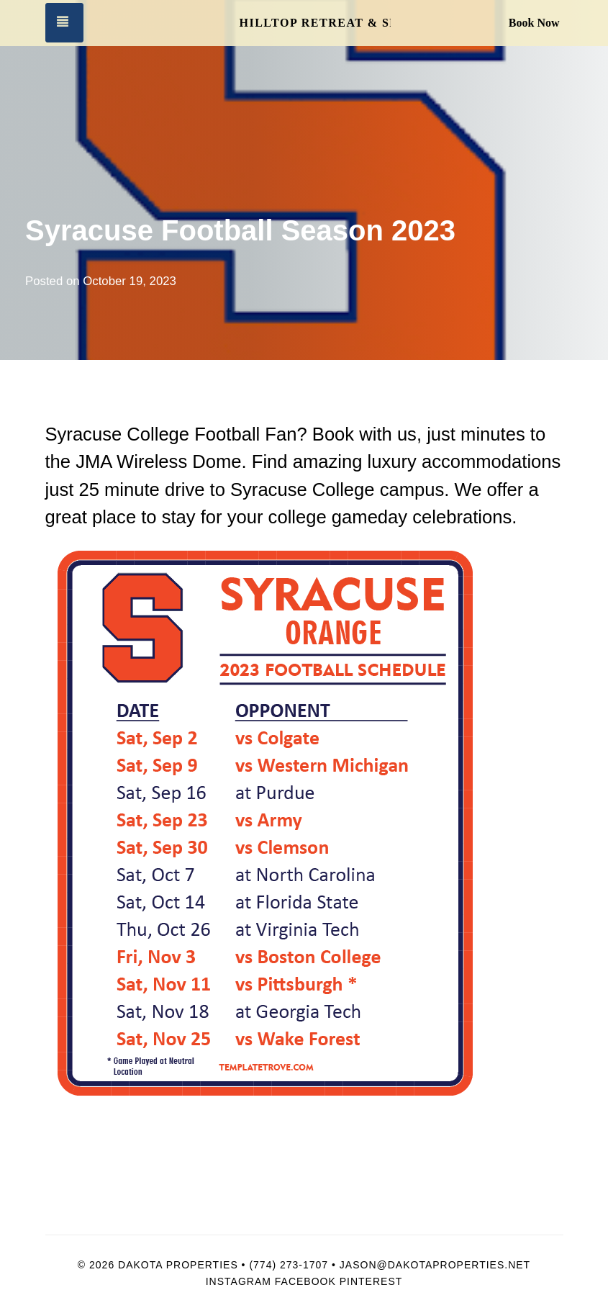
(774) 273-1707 (288, 1265)
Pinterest (371, 1281)
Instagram (238, 1281)
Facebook (305, 1281)
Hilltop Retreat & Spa (315, 23)
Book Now (534, 23)
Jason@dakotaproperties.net (435, 1265)
